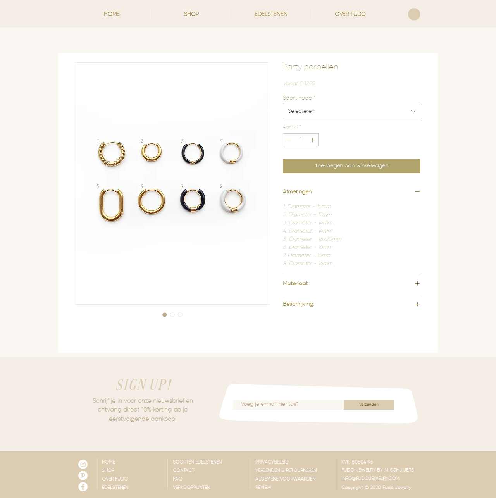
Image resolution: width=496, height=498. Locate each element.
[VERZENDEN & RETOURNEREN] (293, 471)
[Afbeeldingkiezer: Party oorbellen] (165, 315)
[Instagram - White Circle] (83, 464)
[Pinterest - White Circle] (83, 475)
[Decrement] (288, 140)
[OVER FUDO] (125, 480)
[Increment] (313, 140)
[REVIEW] (293, 488)
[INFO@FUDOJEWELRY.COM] (379, 479)
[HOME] (125, 463)
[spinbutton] (301, 140)
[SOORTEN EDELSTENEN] (211, 463)
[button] (191, 14)
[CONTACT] (211, 471)
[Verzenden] (369, 405)
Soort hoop (299, 98)
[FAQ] (211, 480)
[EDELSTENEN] (125, 488)
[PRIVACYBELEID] (293, 463)
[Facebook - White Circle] (83, 486)
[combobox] (351, 111)
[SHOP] (125, 471)
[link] (414, 14)
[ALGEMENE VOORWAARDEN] (293, 480)
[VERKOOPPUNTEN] (211, 488)
